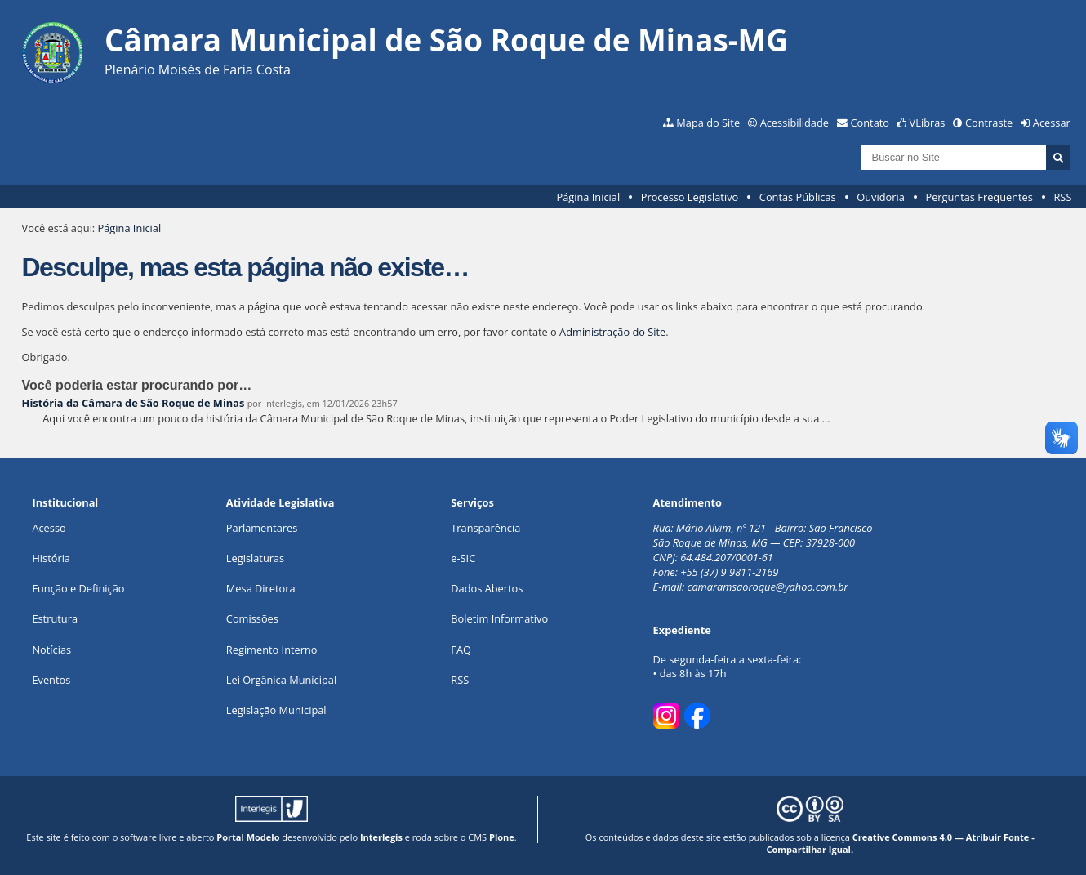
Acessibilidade (794, 122)
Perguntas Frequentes (978, 197)
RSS (1062, 197)
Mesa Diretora (261, 588)
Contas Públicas (797, 197)
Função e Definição (78, 588)
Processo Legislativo (690, 197)
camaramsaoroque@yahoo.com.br (768, 586)
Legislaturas (255, 558)
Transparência (485, 527)
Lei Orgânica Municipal (281, 679)
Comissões (252, 618)
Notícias (51, 649)
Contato (870, 122)
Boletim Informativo (499, 618)
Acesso (48, 527)
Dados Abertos (487, 588)
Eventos (51, 679)
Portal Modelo (247, 837)
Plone (501, 837)
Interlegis (381, 837)
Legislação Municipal (276, 710)
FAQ (461, 649)
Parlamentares (261, 527)
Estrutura (55, 618)
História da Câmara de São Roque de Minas (133, 402)
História (51, 558)
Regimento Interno (272, 649)
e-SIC (463, 558)
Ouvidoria (881, 197)
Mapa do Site (708, 122)
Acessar (1051, 122)
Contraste (989, 122)
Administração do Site (612, 331)
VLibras (928, 122)
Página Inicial (588, 197)
